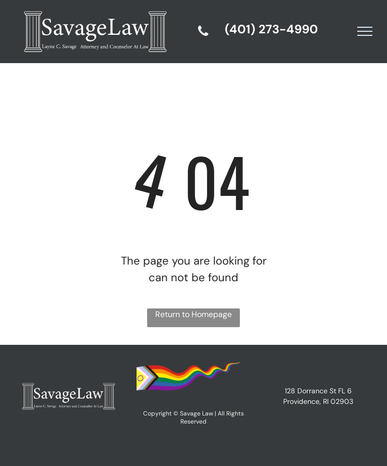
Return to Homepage (193, 314)
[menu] (365, 31)
